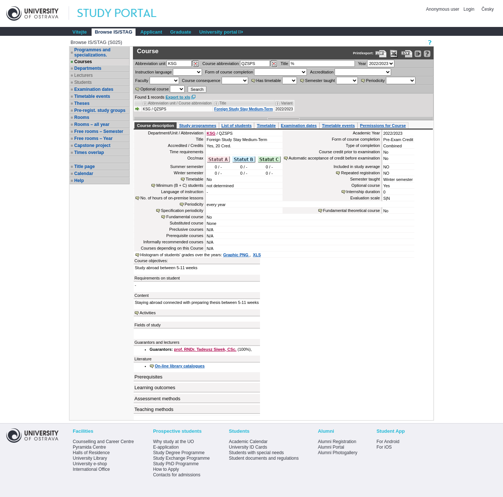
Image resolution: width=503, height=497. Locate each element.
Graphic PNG (236, 255)
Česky (488, 9)
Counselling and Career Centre (103, 441)
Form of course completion (229, 72)
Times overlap (89, 152)
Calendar (83, 173)
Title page (84, 166)
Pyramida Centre (89, 447)
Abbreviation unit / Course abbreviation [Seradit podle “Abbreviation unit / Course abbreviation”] (180, 103)
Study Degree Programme (178, 452)
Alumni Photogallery (337, 452)
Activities (147, 313)
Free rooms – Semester (98, 131)
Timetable (266, 125)
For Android (387, 441)
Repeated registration (360, 173)
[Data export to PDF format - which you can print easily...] (381, 54)
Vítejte (79, 32)
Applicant (151, 32)
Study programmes (197, 125)
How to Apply (166, 469)
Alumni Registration (337, 441)
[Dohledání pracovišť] (195, 64)
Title (284, 63)
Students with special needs (256, 452)
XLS (257, 255)
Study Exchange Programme (181, 458)
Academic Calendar (248, 441)
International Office (91, 469)
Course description (155, 125)
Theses (81, 103)
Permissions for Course (383, 125)
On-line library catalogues (180, 366)
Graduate (180, 32)
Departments (87, 68)
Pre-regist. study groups (100, 110)
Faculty (141, 80)
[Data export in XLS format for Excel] (394, 54)
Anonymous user (443, 9)
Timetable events (92, 96)
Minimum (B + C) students (179, 185)
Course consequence (201, 80)
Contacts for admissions (176, 474)
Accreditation (322, 72)
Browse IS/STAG (114, 32)
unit (150, 63)
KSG (211, 133)
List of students (237, 125)
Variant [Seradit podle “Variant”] (286, 103)
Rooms (81, 117)
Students (83, 82)
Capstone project (92, 145)
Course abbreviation (220, 63)
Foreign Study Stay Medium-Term (243, 109)
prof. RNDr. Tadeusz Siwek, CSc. (205, 349)
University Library (90, 458)
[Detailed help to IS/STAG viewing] (427, 54)
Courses (83, 61)
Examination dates (93, 89)
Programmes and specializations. (92, 52)
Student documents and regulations (264, 458)
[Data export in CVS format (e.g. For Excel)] (407, 54)
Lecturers (83, 75)
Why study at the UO (173, 441)
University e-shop (90, 463)
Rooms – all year (91, 124)
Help (79, 180)
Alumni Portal (331, 447)
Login (468, 9)
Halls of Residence (91, 452)
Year (362, 63)
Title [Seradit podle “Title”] (222, 103)
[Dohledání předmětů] (274, 64)
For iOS (383, 447)
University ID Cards (248, 447)
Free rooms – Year (93, 138)
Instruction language (153, 72)
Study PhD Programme (175, 463)
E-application (165, 447)
